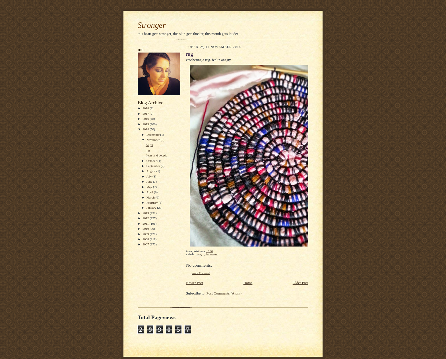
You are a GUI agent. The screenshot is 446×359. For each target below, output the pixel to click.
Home (248, 283)
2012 (146, 218)
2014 (146, 129)
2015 (146, 124)
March (151, 197)
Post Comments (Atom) (224, 293)
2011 (146, 223)
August (151, 171)
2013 (146, 213)
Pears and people (156, 155)
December (153, 134)
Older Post (300, 283)
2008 (146, 239)
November (153, 139)
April (150, 192)
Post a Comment (201, 273)
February (152, 202)
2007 (146, 244)
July (149, 176)
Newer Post (194, 283)
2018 (146, 108)
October (152, 160)
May (149, 187)
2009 (146, 234)
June (149, 181)
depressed (212, 254)
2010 (146, 228)
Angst (149, 145)
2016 (146, 118)
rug (148, 150)
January (151, 207)
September (153, 166)
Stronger (152, 25)
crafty (199, 254)
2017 (146, 113)
